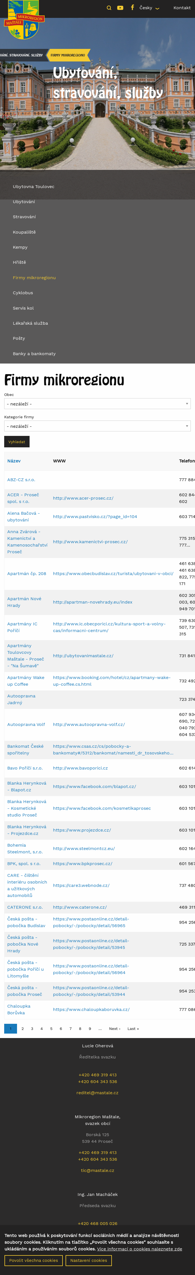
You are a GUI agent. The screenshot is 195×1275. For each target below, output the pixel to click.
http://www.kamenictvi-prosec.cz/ (90, 541)
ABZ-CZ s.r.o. (21, 479)
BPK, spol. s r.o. (23, 863)
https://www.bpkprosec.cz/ (82, 863)
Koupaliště (24, 232)
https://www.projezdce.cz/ (82, 830)
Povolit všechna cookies (33, 1260)
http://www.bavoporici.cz (80, 768)
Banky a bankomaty (34, 353)
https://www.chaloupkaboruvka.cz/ (91, 1009)
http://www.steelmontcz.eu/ (84, 848)
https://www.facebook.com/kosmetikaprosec (102, 808)
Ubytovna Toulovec (33, 186)
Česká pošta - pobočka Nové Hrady (22, 944)
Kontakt (182, 7)
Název (13, 461)
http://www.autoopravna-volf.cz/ (89, 724)
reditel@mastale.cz (97, 1092)
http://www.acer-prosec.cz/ (83, 498)
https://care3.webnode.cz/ (81, 885)
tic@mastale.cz (97, 1170)
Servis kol (23, 308)
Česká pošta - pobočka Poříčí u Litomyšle (25, 969)
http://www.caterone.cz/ (80, 907)
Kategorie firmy (19, 417)
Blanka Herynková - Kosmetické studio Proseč (26, 808)
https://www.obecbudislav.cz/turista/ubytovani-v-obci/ (113, 573)
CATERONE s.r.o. (25, 907)
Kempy (20, 247)
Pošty (19, 338)
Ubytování (24, 201)
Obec (9, 394)
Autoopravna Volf (26, 724)
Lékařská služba (30, 323)
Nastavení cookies (88, 1260)
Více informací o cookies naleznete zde (139, 1249)
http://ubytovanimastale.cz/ (83, 655)
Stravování (24, 216)
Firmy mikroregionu (68, 55)
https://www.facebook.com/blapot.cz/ (94, 786)
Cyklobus (23, 292)
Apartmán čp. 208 (26, 573)
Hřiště (19, 262)
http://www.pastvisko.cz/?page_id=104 (95, 516)
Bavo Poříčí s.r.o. (25, 768)
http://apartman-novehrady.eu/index (93, 602)
